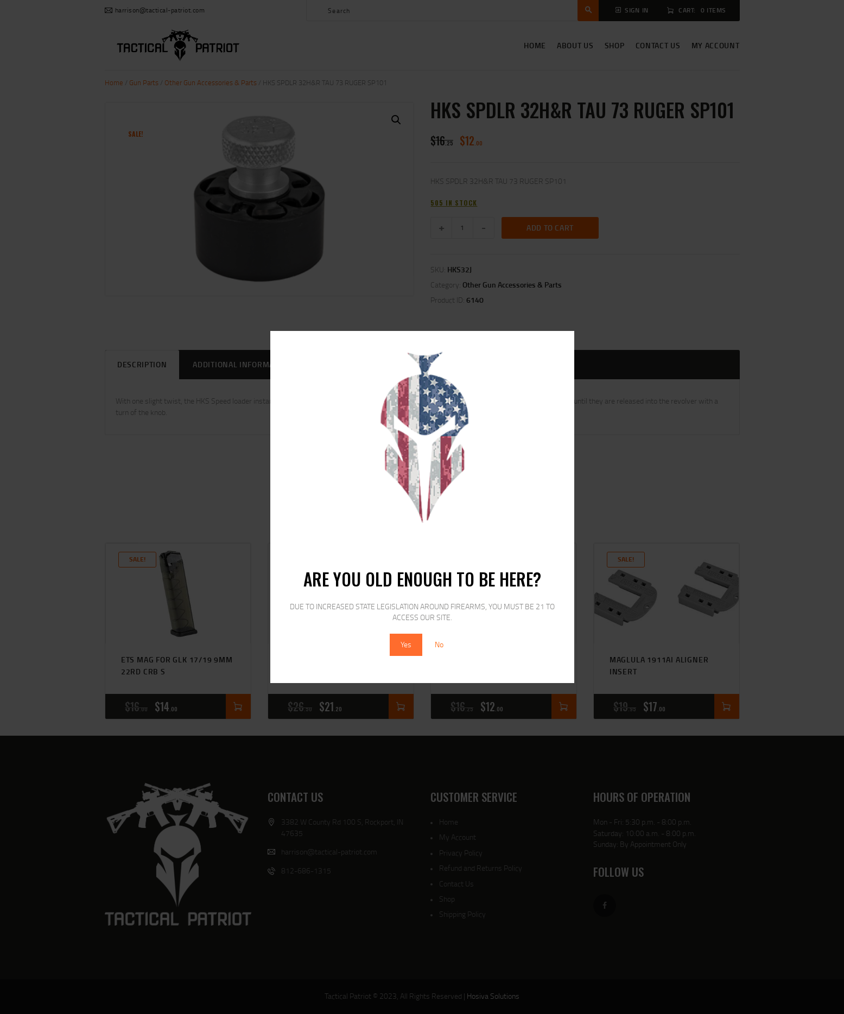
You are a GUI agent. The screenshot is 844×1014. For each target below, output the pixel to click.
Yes (406, 644)
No (439, 644)
